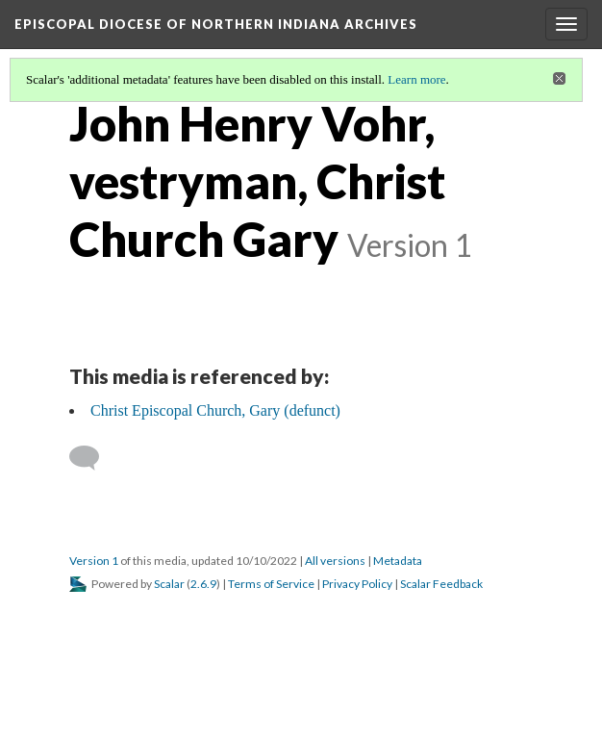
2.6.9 (203, 583)
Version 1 (93, 560)
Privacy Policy (357, 583)
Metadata (397, 560)
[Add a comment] (92, 458)
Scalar (169, 583)
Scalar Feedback (441, 583)
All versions (335, 560)
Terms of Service (271, 583)
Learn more (416, 79)
